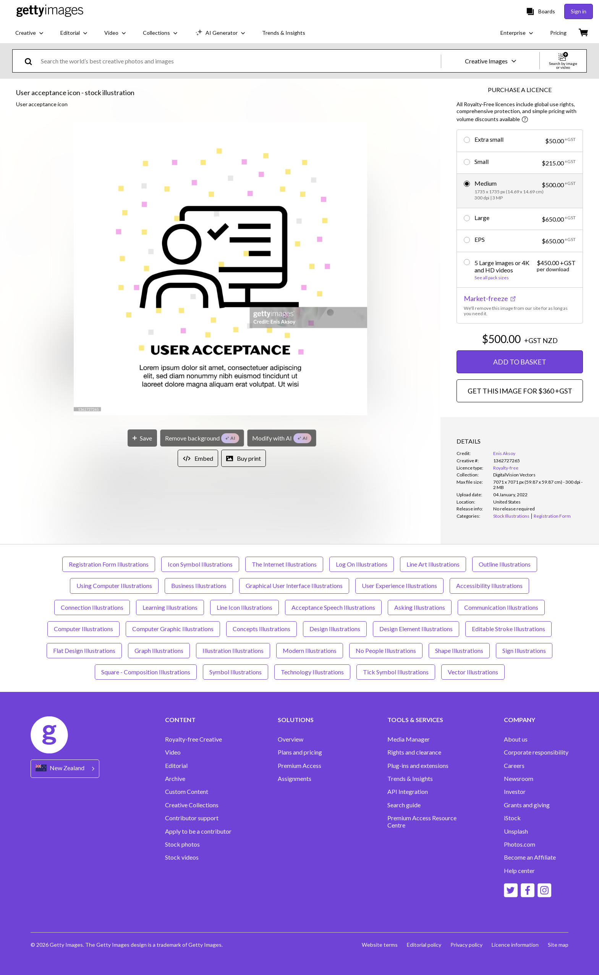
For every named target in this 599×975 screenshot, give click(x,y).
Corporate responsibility (536, 752)
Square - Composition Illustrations (145, 671)
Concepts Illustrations (261, 628)
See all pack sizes (491, 277)
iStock (512, 818)
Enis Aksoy (504, 453)
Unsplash (516, 831)
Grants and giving (527, 805)
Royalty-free (505, 468)
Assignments (294, 778)
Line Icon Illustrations (244, 607)
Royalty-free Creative (193, 739)
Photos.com (519, 844)
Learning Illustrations (170, 607)
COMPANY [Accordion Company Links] (519, 719)
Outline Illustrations (505, 564)
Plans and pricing (300, 752)
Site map (558, 944)
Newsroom (518, 778)
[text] (239, 61)
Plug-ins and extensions (417, 765)
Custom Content (186, 791)
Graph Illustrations (158, 650)
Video (173, 752)
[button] (220, 269)
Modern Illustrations (310, 650)
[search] (31, 61)
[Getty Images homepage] (49, 11)
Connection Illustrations (92, 607)
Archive (175, 778)
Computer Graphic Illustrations (173, 628)
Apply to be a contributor (198, 831)
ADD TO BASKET (519, 362)
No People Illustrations (386, 650)
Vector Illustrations (473, 671)
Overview (290, 739)
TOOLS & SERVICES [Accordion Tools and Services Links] (415, 719)
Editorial (176, 765)
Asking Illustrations (419, 607)
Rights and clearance (414, 752)
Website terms (380, 944)
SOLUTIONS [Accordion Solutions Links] (296, 719)
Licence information (515, 944)
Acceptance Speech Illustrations (333, 607)
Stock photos (182, 844)
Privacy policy (466, 944)
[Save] (142, 438)
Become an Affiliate (530, 857)
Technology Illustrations (312, 671)
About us (516, 739)
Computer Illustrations (83, 628)
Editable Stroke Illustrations (508, 628)
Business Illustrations (199, 585)
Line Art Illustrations (433, 564)
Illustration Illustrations (233, 650)
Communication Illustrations (501, 607)
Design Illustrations (334, 628)
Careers (514, 765)
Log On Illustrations (361, 564)
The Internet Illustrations (284, 564)
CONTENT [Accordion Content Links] (180, 719)
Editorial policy (424, 944)
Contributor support (192, 818)
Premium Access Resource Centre (422, 821)
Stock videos (182, 857)
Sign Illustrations (524, 650)
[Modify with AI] (281, 438)
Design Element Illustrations (416, 628)
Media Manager (408, 739)
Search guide (404, 805)
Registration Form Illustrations (109, 564)
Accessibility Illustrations (489, 585)
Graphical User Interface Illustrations (294, 585)
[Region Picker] (65, 768)
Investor (515, 791)
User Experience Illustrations (399, 585)
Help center (519, 870)
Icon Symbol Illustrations (200, 564)
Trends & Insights (410, 778)
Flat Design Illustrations (84, 650)
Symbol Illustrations (235, 671)
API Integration (407, 791)
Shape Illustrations (459, 650)
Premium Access (299, 765)
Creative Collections (192, 805)
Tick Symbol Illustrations (396, 671)
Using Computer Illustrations (114, 585)
